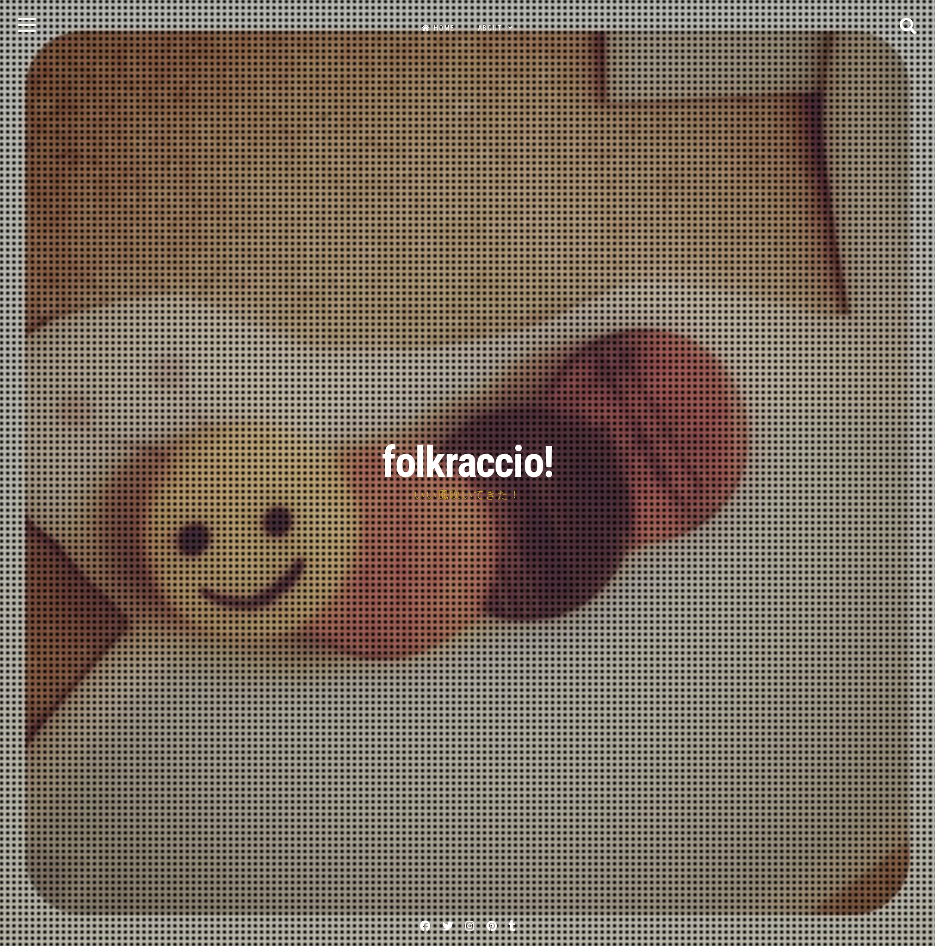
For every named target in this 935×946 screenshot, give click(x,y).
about (490, 28)
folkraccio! (467, 462)
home (438, 28)
